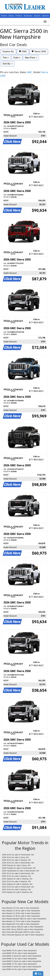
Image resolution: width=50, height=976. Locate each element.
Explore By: (8, 51)
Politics (19, 15)
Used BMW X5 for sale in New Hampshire (19, 953)
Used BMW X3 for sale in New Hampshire (19, 950)
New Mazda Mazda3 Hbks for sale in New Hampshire (24, 919)
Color (16, 57)
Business (28, 15)
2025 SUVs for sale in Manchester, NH (18, 873)
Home (4, 15)
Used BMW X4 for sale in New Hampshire (19, 969)
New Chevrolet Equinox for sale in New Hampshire (23, 935)
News (11, 15)
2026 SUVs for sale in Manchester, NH (18, 863)
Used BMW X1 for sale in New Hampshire (19, 959)
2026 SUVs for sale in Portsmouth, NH (18, 855)
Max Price (31, 57)
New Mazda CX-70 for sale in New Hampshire (21, 921)
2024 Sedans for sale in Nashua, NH (17, 884)
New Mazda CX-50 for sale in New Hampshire (21, 911)
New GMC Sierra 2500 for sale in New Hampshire (22, 929)
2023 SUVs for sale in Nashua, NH (16, 889)
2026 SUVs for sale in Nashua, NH (16, 860)
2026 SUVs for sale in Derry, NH (15, 857)
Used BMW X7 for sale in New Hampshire (19, 964)
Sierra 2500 (38, 51)
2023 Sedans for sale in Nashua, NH (17, 892)
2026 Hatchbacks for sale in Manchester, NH (20, 871)
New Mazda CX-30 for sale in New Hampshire (21, 913)
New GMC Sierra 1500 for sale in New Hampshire (22, 927)
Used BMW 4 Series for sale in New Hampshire (21, 967)
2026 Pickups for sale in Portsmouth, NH (19, 868)
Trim (6, 57)
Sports (37, 15)
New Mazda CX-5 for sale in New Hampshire (20, 908)
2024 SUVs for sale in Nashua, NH (16, 881)
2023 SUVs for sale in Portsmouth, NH (18, 887)
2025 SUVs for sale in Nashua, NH (16, 876)
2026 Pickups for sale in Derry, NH (16, 865)
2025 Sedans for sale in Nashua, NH (17, 879)
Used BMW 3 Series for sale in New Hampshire (21, 956)
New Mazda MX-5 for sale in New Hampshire (20, 924)
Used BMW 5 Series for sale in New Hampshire (21, 961)
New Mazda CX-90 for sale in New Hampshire (21, 916)
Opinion (45, 15)
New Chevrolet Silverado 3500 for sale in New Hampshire (21, 932)
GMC (23, 51)
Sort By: (7, 63)
